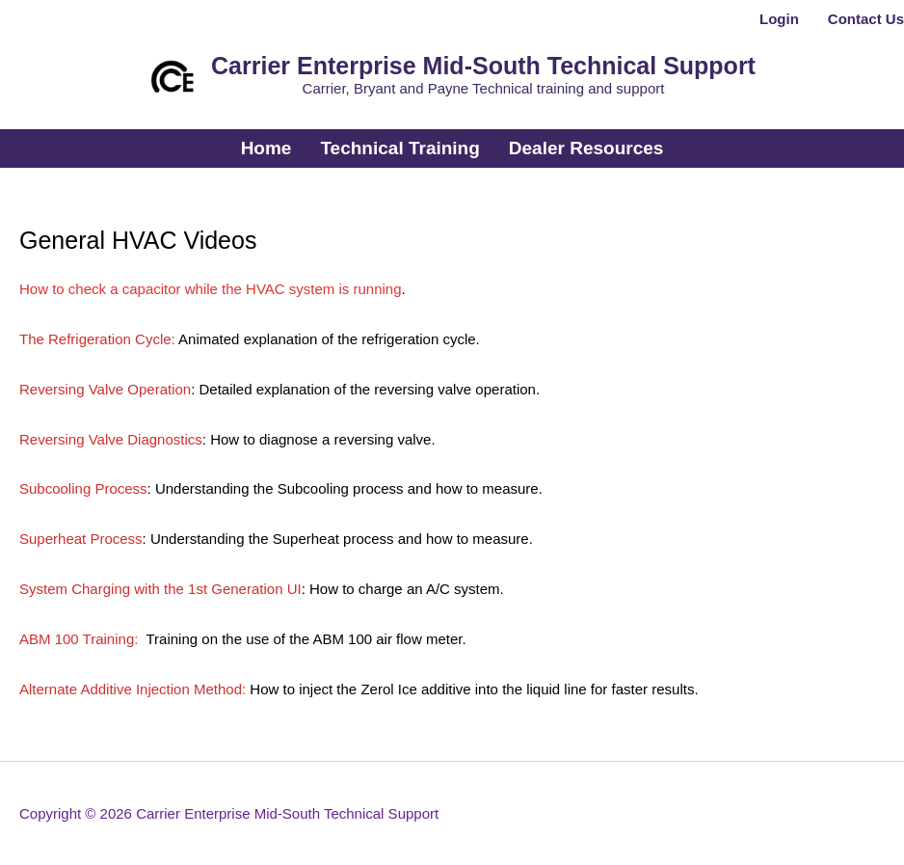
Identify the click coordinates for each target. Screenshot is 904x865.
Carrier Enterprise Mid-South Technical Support (483, 65)
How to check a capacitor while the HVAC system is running (210, 289)
